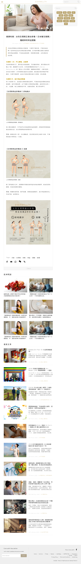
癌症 (73, 12)
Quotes (70, 555)
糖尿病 (70, 15)
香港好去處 (67, 18)
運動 (33, 257)
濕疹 (66, 15)
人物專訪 (66, 21)
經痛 (38, 257)
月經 (13, 257)
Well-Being (43, 362)
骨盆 (29, 257)
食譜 (69, 12)
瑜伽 (65, 12)
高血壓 (61, 15)
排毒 (24, 257)
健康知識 (60, 21)
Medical (42, 475)
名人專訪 (72, 21)
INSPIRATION (66, 553)
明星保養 (60, 18)
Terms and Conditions (65, 557)
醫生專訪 (59, 12)
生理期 (18, 257)
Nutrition (45, 532)
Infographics (34, 43)
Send (23, 555)
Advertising (74, 557)
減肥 (73, 18)
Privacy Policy (54, 557)
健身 (66, 23)
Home (35, 553)
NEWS (75, 555)
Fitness (26, 43)
